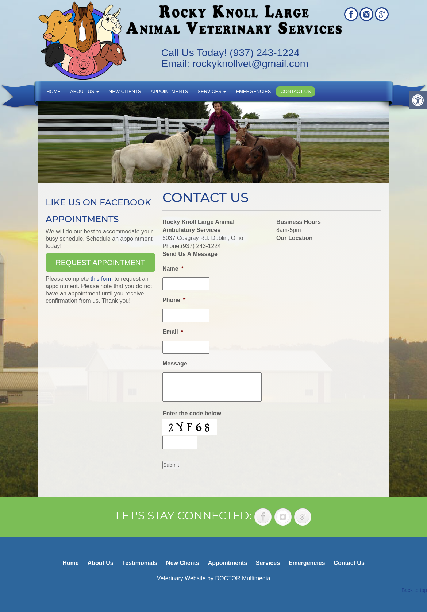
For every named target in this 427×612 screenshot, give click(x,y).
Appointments (169, 91)
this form (102, 279)
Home (53, 91)
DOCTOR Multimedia (242, 578)
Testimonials (140, 563)
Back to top (414, 590)
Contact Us (295, 91)
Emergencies (253, 91)
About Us (84, 91)
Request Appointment (100, 263)
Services (211, 91)
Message (174, 363)
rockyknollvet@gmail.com (250, 63)
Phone (173, 300)
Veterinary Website (181, 578)
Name (173, 269)
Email (172, 332)
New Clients (125, 91)
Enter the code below (191, 413)
